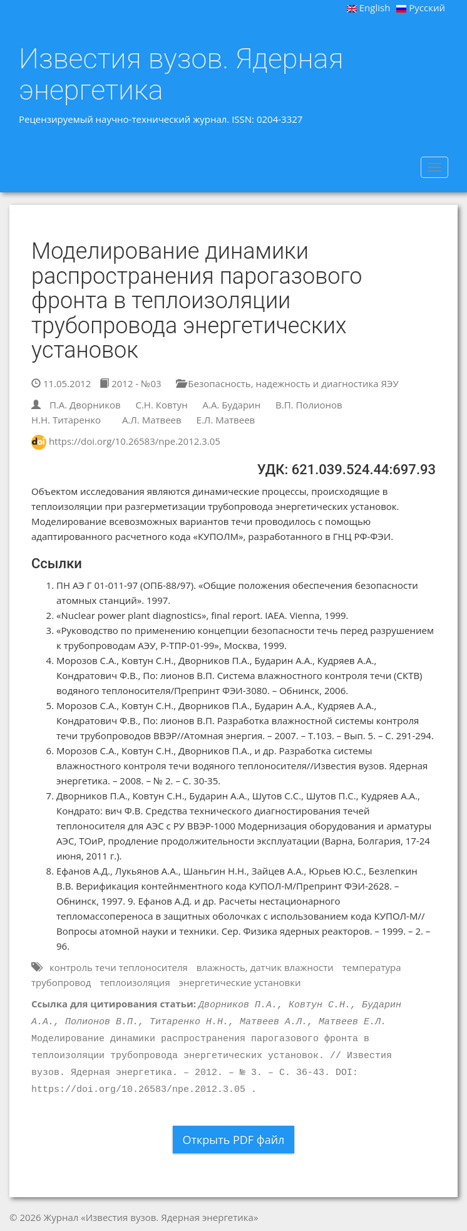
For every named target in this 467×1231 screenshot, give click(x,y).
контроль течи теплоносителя (118, 967)
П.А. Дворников (85, 404)
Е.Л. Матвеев (226, 419)
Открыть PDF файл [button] (234, 1139)
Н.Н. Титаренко (66, 419)
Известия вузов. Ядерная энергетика (181, 74)
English (369, 7)
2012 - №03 (130, 383)
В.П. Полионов (308, 404)
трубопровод (61, 982)
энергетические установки (240, 982)
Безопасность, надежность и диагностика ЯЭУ (287, 383)
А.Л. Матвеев (152, 419)
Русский (420, 7)
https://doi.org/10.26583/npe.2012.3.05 (134, 441)
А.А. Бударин (232, 404)
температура (371, 967)
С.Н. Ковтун (161, 404)
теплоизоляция (135, 982)
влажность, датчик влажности (265, 967)
